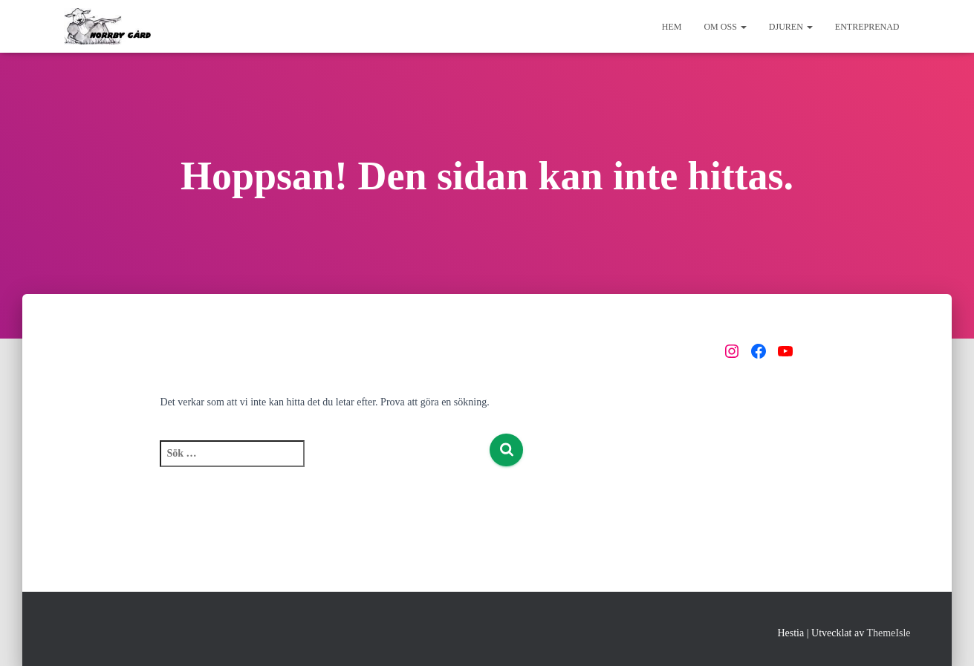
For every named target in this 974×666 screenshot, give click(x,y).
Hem (672, 27)
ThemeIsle (888, 633)
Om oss (725, 27)
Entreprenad (867, 27)
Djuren (791, 27)
